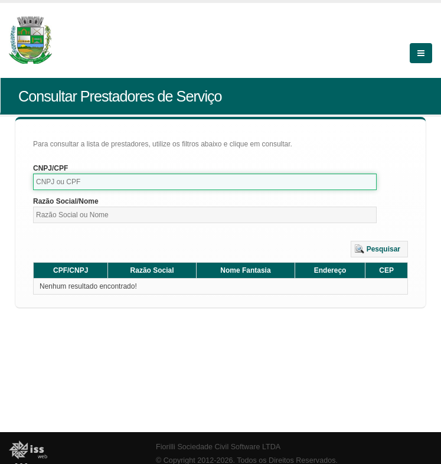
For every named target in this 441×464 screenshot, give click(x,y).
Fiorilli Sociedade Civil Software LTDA (218, 447)
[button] (379, 249)
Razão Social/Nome (66, 201)
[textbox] (205, 182)
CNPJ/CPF (50, 168)
